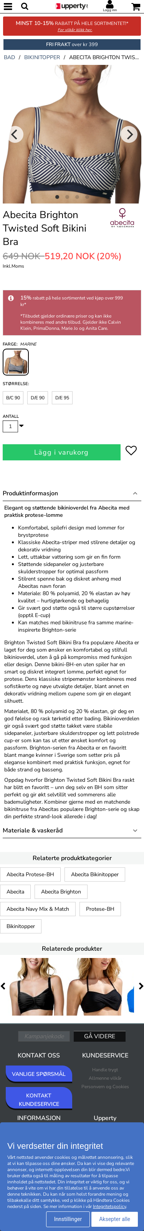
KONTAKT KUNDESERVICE (39, 1100)
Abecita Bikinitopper (95, 874)
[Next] (129, 134)
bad (9, 57)
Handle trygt (105, 1070)
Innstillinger (68, 1219)
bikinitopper (42, 57)
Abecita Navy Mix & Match (38, 909)
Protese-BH (100, 909)
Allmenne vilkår (105, 1078)
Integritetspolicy (109, 1206)
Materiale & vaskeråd (33, 830)
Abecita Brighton (61, 891)
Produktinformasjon (30, 493)
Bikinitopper (21, 926)
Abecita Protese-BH (30, 874)
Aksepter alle (114, 1219)
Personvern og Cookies (105, 1087)
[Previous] (15, 134)
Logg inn (110, 10)
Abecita (15, 891)
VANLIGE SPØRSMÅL (39, 1074)
